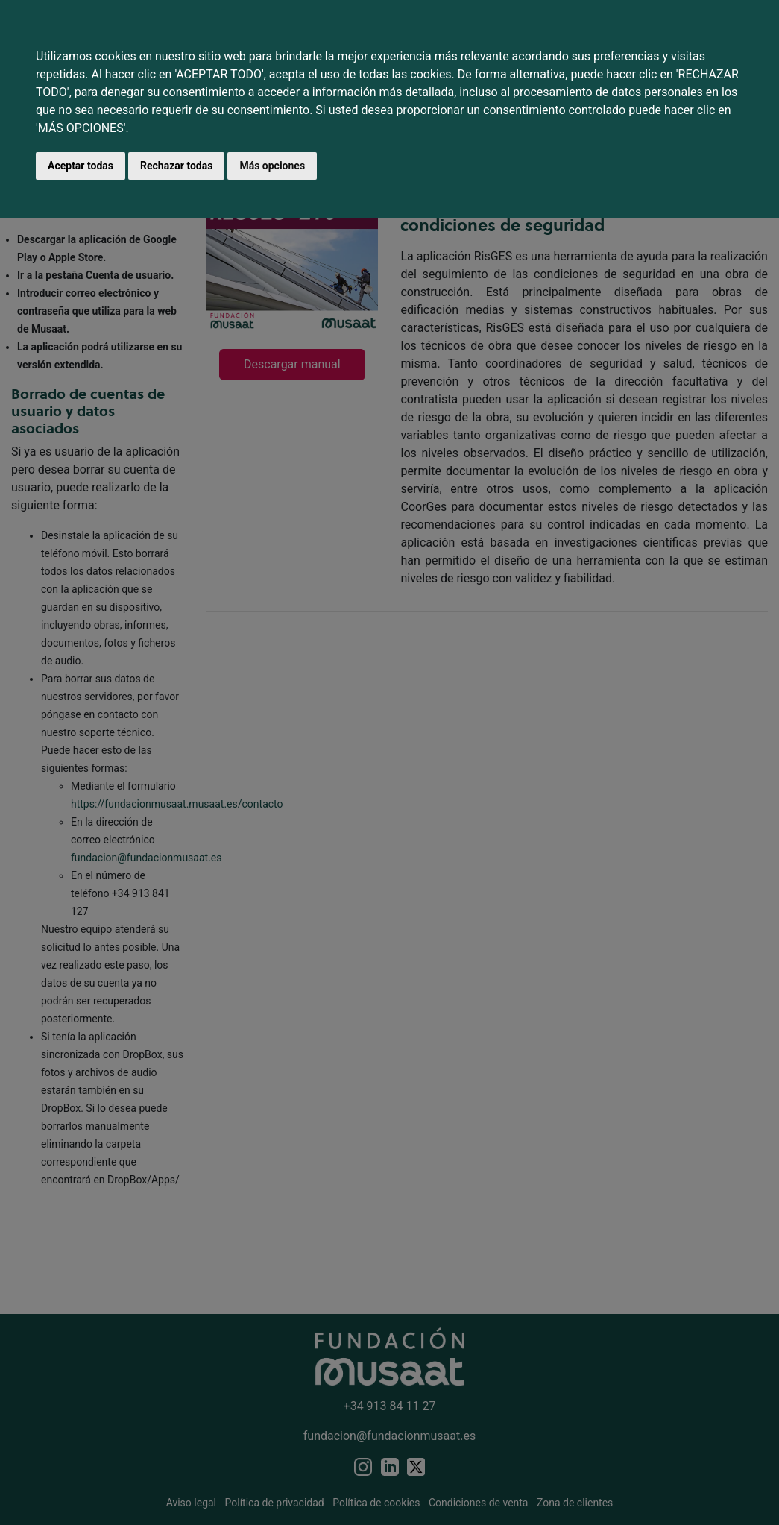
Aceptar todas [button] (80, 166)
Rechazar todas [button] (176, 166)
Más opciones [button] (272, 166)
